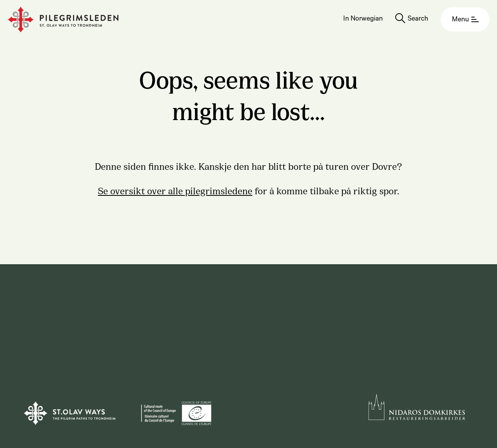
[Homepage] (63, 20)
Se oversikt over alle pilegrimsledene (175, 190)
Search (418, 19)
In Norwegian (363, 19)
